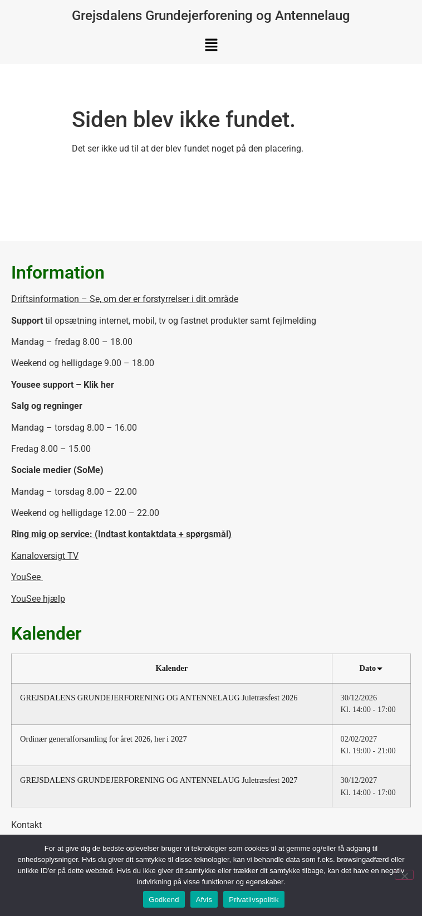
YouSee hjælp (38, 598)
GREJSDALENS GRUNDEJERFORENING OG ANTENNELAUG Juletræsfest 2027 (158, 780)
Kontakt (26, 825)
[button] (211, 45)
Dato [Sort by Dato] (371, 668)
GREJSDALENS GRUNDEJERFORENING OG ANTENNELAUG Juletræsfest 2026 (158, 697)
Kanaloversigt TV (44, 555)
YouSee (27, 577)
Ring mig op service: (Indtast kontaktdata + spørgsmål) (121, 534)
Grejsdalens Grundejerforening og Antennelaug (211, 15)
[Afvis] (404, 875)
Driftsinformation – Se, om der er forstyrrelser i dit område (124, 299)
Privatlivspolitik (254, 899)
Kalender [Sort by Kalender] (171, 668)
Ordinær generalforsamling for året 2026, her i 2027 (103, 738)
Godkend (164, 899)
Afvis (204, 899)
